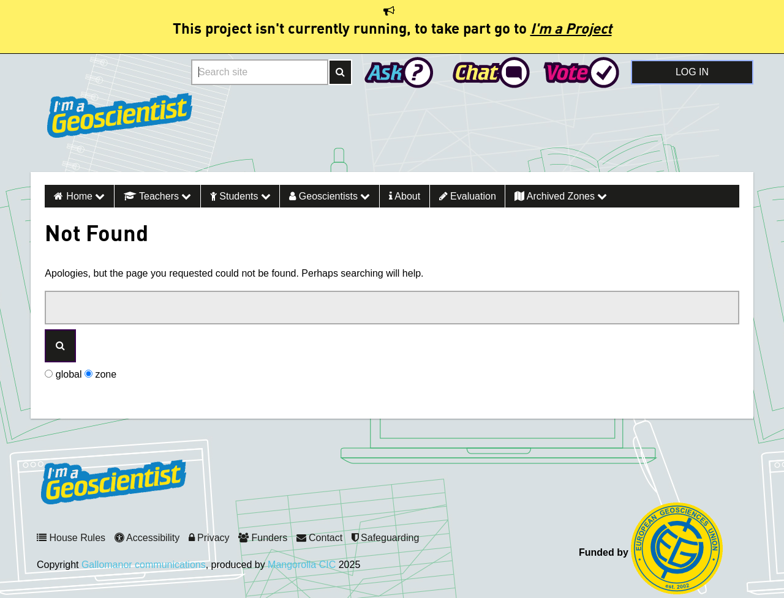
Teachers (158, 196)
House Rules (71, 538)
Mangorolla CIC (302, 564)
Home (85, 196)
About (404, 196)
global (63, 374)
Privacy (209, 538)
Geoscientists (329, 196)
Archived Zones (560, 196)
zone (100, 374)
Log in (692, 72)
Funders (262, 538)
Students (240, 196)
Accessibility (147, 538)
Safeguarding (386, 538)
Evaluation (467, 196)
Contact (319, 538)
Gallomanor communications (143, 564)
